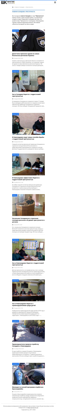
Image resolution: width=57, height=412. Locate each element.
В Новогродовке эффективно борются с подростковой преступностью (26, 178)
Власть (14, 195)
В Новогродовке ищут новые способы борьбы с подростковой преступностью (28, 138)
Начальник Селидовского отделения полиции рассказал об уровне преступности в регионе (28, 220)
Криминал (15, 321)
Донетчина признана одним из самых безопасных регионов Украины (25, 54)
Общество (15, 30)
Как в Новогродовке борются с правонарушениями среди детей (24, 304)
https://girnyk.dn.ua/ (33, 407)
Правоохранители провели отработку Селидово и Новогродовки (25, 345)
